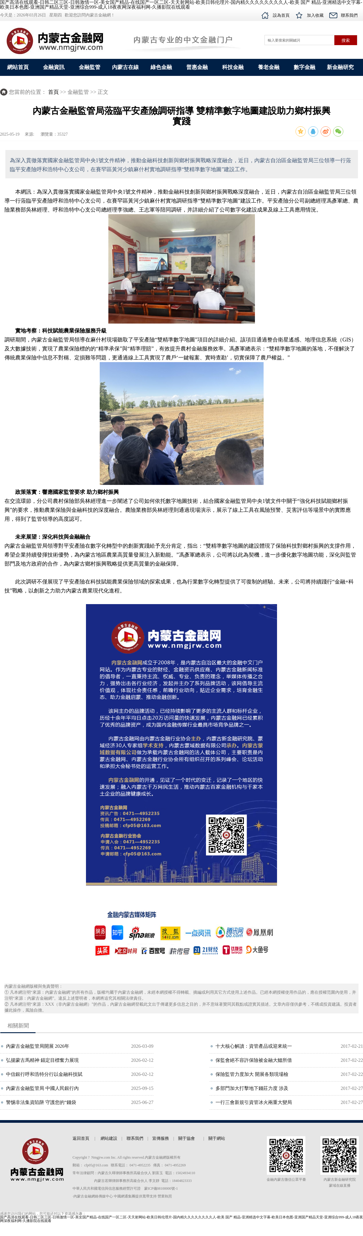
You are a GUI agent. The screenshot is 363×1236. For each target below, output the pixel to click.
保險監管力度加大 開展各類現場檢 (252, 1074)
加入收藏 (315, 15)
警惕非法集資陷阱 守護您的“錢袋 (41, 1102)
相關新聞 (18, 1026)
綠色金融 (161, 67)
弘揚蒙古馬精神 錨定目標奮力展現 (42, 1060)
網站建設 (108, 1138)
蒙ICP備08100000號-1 (161, 1188)
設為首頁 (281, 15)
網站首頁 (18, 67)
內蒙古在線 (125, 67)
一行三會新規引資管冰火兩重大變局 (254, 1102)
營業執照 (165, 1196)
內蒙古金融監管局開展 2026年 (37, 1046)
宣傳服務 (160, 1138)
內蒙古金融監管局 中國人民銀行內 (42, 1088)
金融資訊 (53, 67)
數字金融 (304, 67)
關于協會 (186, 1138)
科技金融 (233, 67)
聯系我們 (349, 15)
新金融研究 (340, 67)
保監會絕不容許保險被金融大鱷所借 (254, 1060)
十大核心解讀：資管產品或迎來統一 (254, 1046)
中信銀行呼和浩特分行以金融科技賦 (44, 1074)
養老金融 (268, 67)
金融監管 (89, 67)
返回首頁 (83, 1138)
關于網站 (216, 1138)
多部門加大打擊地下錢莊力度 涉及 (252, 1088)
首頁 (53, 92)
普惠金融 (197, 67)
